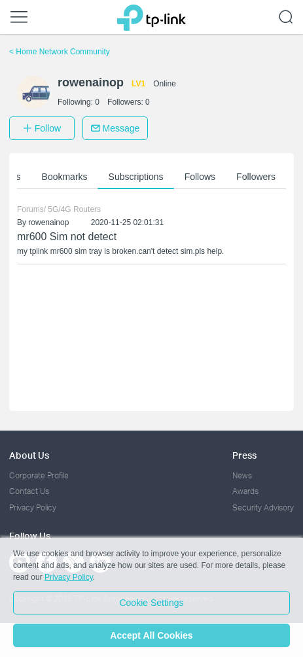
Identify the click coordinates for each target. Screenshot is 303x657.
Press (244, 455)
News (242, 475)
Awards (245, 491)
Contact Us (29, 491)
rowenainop (48, 222)
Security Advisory (263, 507)
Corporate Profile (39, 475)
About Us (29, 455)
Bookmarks (65, 176)
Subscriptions (136, 176)
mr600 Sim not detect (66, 236)
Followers (256, 176)
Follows (200, 176)
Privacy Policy (32, 507)
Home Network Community (59, 51)
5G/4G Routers (74, 209)
